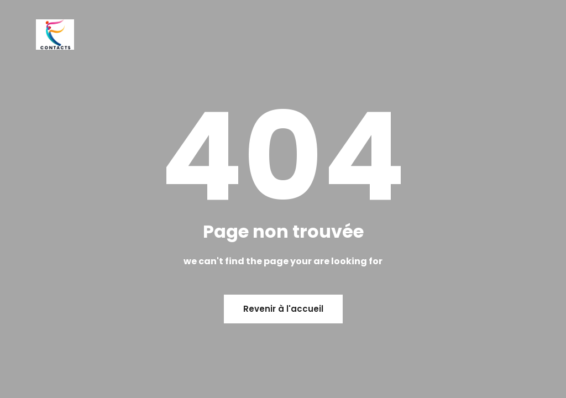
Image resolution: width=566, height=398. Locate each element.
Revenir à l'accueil (283, 309)
